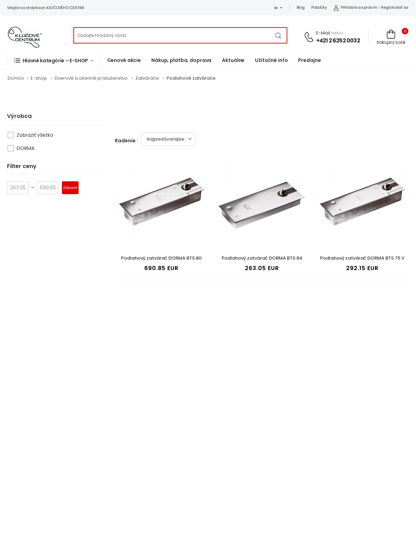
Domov (16, 78)
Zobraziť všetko (35, 135)
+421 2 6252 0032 (338, 41)
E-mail (323, 33)
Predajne (309, 60)
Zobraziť (70, 187)
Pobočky (319, 7)
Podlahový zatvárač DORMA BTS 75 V (362, 258)
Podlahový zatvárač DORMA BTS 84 (262, 258)
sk (276, 7)
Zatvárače (147, 78)
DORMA (25, 148)
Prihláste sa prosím (355, 7)
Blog (301, 7)
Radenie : (126, 140)
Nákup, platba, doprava (181, 60)
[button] (53, 60)
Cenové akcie (124, 60)
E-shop (39, 78)
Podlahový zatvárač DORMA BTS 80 (161, 258)
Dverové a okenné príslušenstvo (91, 78)
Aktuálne (233, 60)
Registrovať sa (394, 7)
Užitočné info (271, 60)
